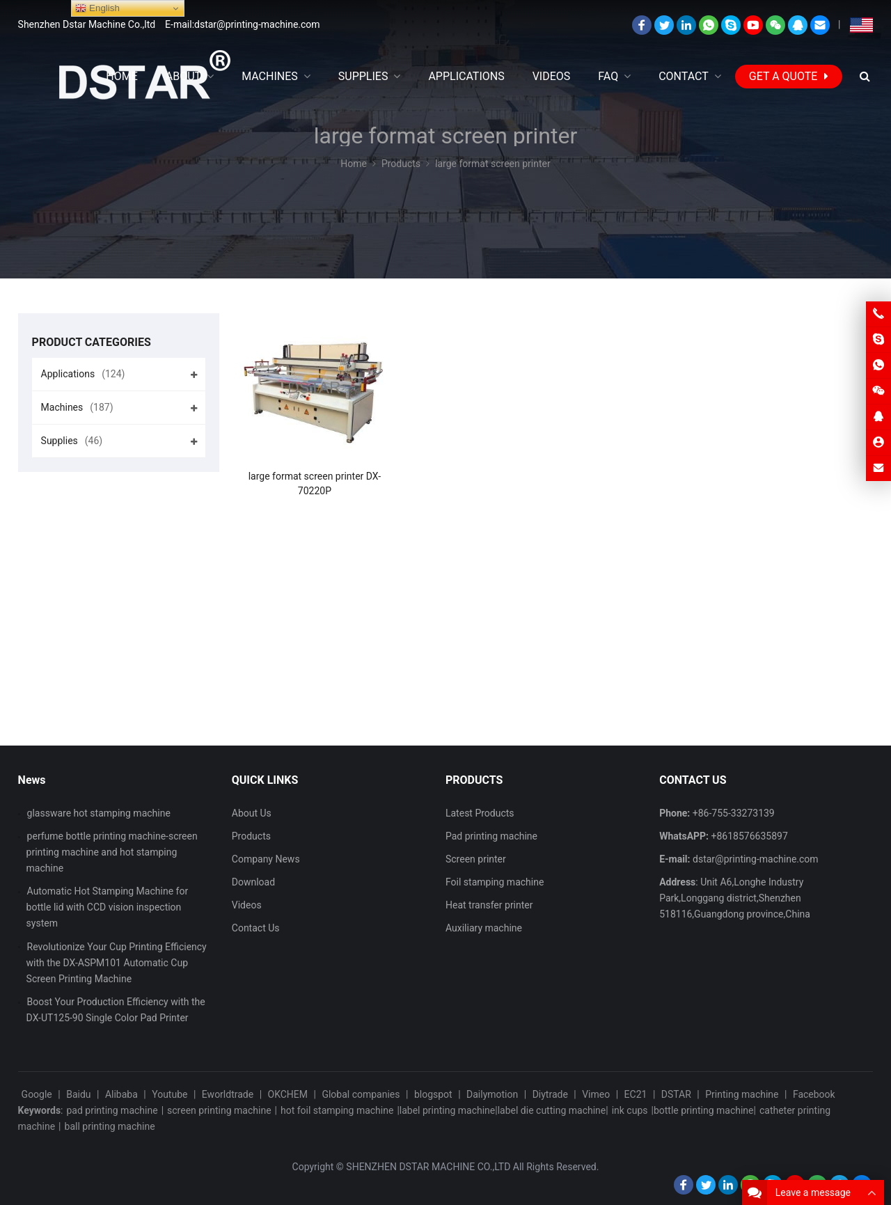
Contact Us (256, 928)
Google (37, 1094)
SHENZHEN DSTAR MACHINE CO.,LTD (428, 1166)
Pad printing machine (491, 836)
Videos (247, 905)
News (32, 780)
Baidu (78, 1094)
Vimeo (596, 1094)
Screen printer (476, 859)
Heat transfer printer (489, 905)
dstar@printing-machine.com (756, 859)
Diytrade (550, 1094)
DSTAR (676, 1094)
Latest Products (480, 813)
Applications (83, 373)
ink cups (630, 1110)
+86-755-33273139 (734, 813)
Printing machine (741, 1094)
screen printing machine (219, 1110)
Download (253, 882)
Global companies (361, 1094)
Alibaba (121, 1094)
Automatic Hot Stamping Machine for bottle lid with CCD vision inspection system (107, 907)
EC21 (635, 1094)
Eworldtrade (227, 1094)
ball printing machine (110, 1126)
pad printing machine (111, 1110)
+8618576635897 (749, 836)
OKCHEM (288, 1094)
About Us (251, 813)
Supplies (72, 440)
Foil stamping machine (495, 882)
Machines (77, 407)
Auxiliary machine (484, 928)
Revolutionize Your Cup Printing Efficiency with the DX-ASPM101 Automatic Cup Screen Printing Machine (116, 962)
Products (251, 836)
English (97, 8)
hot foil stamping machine (337, 1110)
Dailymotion (492, 1094)
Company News (266, 859)
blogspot (433, 1094)
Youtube (169, 1094)
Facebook (814, 1094)
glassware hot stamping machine (99, 813)
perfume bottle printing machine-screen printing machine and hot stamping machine (112, 852)
